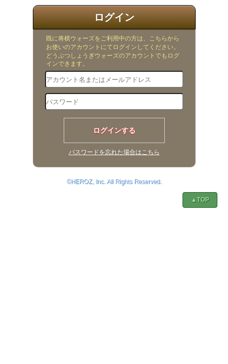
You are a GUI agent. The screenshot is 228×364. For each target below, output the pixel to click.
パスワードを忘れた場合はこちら (114, 152)
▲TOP (200, 199)
